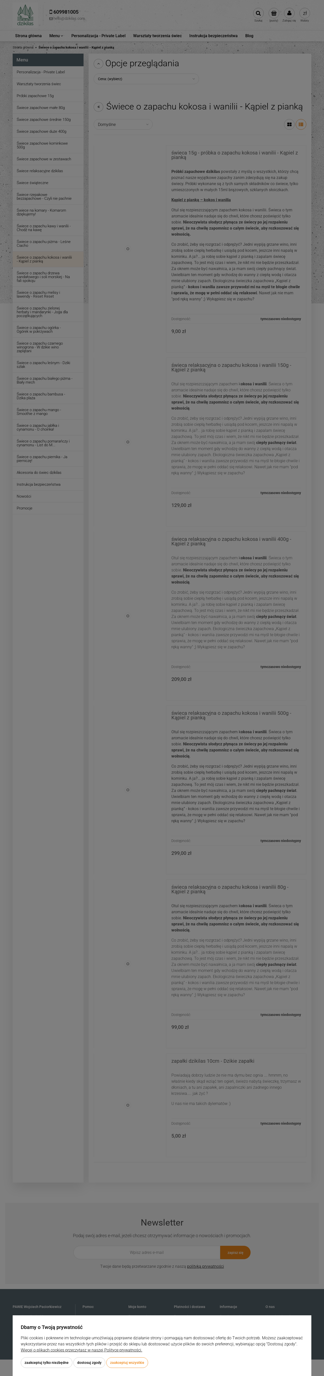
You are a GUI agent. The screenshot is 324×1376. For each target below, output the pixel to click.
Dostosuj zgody (89, 1363)
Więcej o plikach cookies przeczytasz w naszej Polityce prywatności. (81, 1350)
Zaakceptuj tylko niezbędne (47, 1363)
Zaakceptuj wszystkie (127, 1363)
